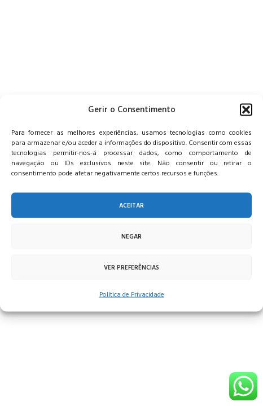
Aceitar (131, 205)
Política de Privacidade (131, 294)
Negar (131, 236)
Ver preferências (131, 267)
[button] (246, 110)
